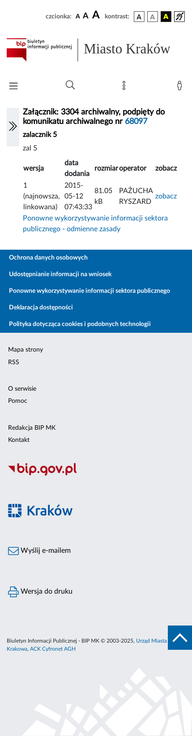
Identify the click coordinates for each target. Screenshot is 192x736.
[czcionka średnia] (86, 16)
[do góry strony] (180, 638)
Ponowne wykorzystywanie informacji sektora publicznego (89, 291)
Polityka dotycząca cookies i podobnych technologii (80, 324)
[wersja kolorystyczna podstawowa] (139, 16)
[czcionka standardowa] (78, 16)
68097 (136, 122)
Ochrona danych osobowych (48, 258)
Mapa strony (25, 350)
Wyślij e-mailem (39, 551)
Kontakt (19, 440)
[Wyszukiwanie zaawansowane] (70, 85)
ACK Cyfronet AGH (53, 649)
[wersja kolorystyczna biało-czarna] (152, 16)
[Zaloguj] (181, 87)
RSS (13, 362)
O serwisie (22, 389)
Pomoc (17, 401)
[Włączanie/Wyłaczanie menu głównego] (13, 87)
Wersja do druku (40, 591)
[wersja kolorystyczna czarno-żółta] (166, 16)
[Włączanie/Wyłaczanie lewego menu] (13, 127)
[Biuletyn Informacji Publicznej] (96, 474)
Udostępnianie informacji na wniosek (60, 274)
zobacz (166, 196)
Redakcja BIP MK (31, 428)
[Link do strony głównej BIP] (96, 50)
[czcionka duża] (97, 15)
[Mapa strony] (125, 87)
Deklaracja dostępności (41, 307)
